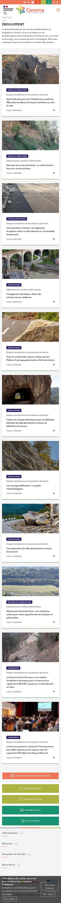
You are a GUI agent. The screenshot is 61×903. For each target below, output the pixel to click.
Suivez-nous (33, 821)
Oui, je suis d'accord (50, 888)
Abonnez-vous (33, 810)
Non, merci (48, 895)
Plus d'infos (10, 900)
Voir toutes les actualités (33, 775)
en (57, 2)
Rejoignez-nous (33, 788)
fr (54, 2)
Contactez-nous (32, 799)
